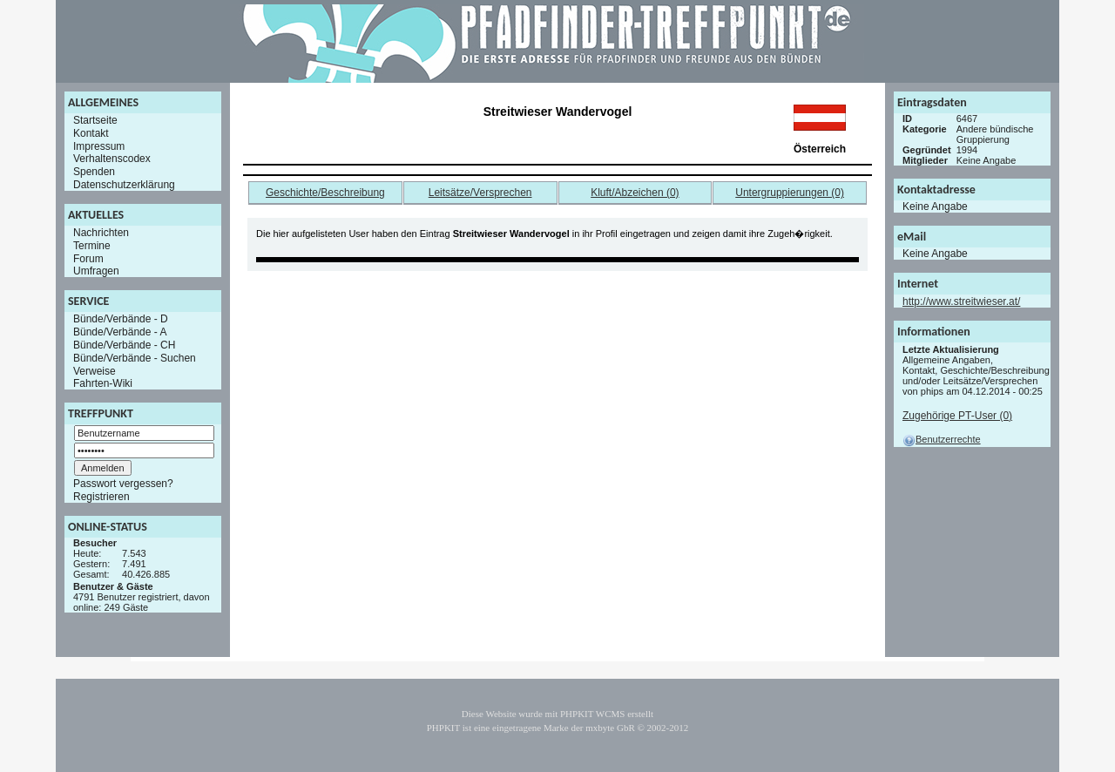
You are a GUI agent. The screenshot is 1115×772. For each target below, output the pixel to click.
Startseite (95, 120)
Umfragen (96, 271)
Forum (88, 258)
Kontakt (91, 133)
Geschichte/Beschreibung (325, 192)
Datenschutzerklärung (124, 185)
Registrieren (101, 497)
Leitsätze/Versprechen (480, 192)
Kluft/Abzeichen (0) (635, 192)
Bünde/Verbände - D (120, 319)
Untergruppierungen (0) (789, 192)
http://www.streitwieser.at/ (961, 301)
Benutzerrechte (941, 439)
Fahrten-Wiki (102, 383)
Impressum (99, 145)
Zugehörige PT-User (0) (957, 416)
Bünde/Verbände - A (119, 332)
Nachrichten (101, 233)
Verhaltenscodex (112, 158)
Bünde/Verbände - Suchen (134, 358)
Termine (92, 246)
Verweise (94, 370)
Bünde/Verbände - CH (124, 345)
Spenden (94, 172)
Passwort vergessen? (123, 483)
